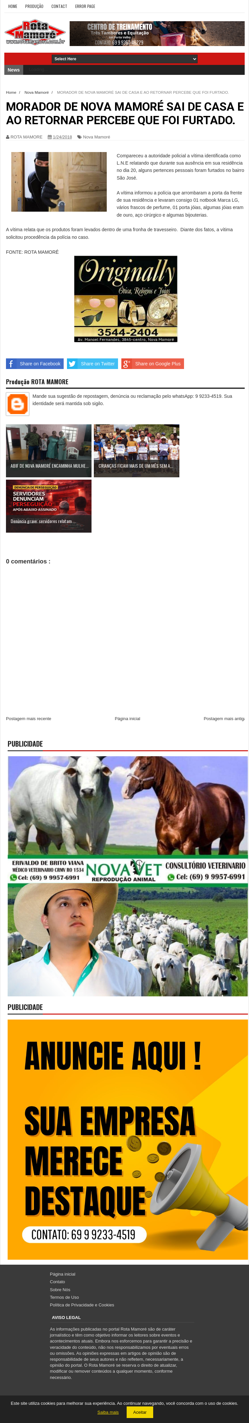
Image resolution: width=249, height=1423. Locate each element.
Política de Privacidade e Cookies (82, 1304)
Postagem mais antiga (225, 718)
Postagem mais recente (28, 718)
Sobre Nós (60, 1289)
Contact (59, 6)
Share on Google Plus (151, 363)
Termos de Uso (64, 1297)
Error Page (85, 6)
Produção (34, 6)
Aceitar (140, 1412)
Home (12, 6)
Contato (57, 1281)
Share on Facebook (33, 363)
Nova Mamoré (96, 136)
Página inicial (127, 718)
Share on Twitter (91, 363)
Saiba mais (108, 1412)
